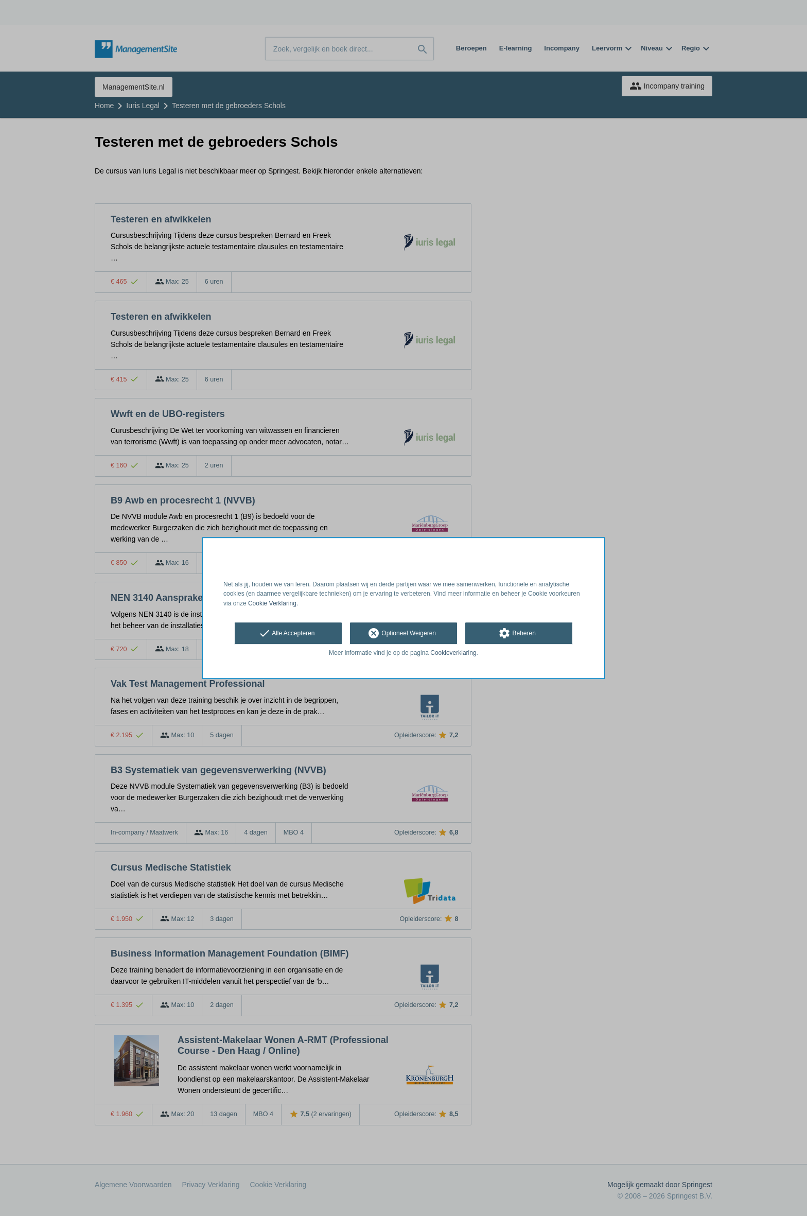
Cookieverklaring (453, 652)
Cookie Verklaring (272, 603)
